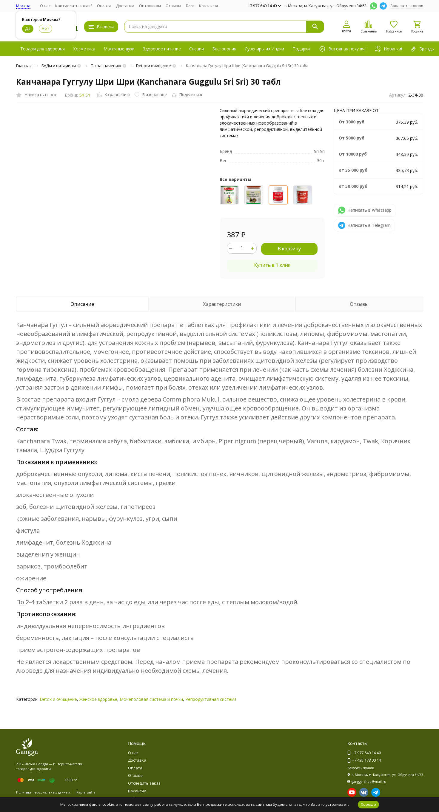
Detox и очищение (153, 65)
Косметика (84, 49)
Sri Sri (84, 95)
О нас (45, 5)
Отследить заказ (144, 783)
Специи (196, 49)
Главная (24, 65)
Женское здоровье (98, 699)
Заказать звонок (406, 5)
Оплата (104, 5)
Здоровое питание (162, 49)
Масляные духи (119, 49)
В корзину (289, 248)
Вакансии (137, 791)
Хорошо (368, 804)
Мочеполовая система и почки (151, 699)
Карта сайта (85, 792)
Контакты (208, 5)
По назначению (106, 65)
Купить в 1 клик (272, 265)
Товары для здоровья (42, 49)
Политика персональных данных (43, 792)
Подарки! (301, 49)
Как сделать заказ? (73, 5)
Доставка (125, 5)
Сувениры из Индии (264, 49)
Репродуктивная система (211, 699)
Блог (190, 5)
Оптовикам (150, 5)
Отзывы (173, 5)
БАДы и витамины (58, 65)
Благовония (224, 49)
